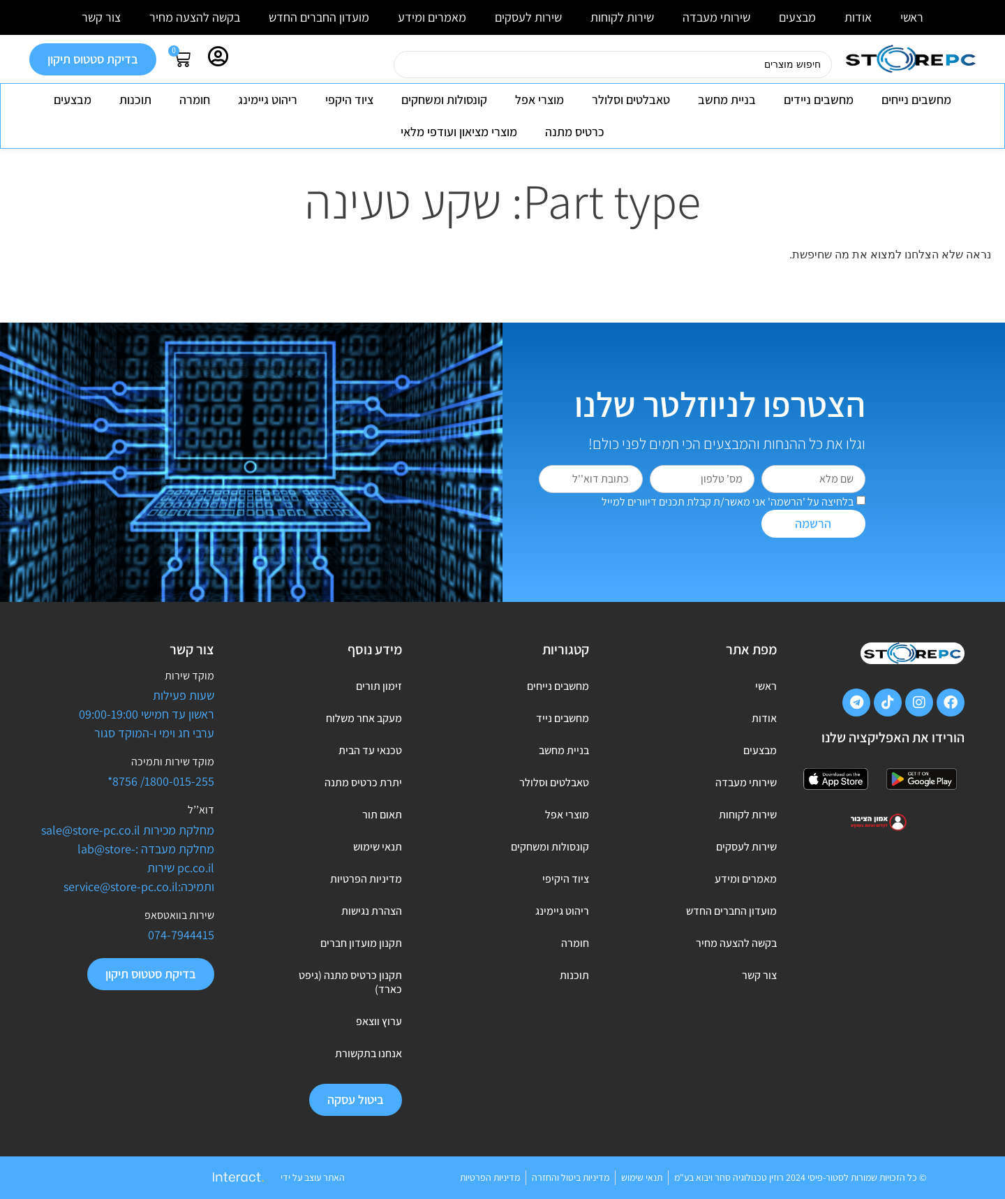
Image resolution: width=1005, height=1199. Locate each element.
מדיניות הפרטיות (366, 878)
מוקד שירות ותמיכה (172, 761)
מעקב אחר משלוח (364, 718)
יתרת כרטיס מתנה (363, 782)
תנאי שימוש (377, 846)
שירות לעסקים (528, 17)
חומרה (194, 99)
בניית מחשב (727, 99)
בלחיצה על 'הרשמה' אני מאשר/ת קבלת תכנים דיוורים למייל (728, 501)
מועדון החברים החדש (319, 17)
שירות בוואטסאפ (179, 915)
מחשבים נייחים (916, 99)
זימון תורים (379, 686)
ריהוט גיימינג (267, 99)
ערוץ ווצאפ (379, 1021)
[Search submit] (376, 65)
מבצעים (797, 17)
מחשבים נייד (562, 718)
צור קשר (101, 17)
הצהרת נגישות (371, 911)
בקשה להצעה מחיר (194, 17)
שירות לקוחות (622, 17)
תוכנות (135, 99)
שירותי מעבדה (716, 17)
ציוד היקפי (349, 99)
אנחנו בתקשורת (368, 1053)
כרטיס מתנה (574, 132)
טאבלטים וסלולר (631, 99)
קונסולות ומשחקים (444, 99)
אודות (858, 17)
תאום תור (382, 814)
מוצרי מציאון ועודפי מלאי (459, 132)
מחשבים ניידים (819, 99)
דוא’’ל (201, 809)
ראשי (911, 17)
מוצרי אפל (539, 99)
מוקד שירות (189, 675)
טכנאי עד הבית (370, 750)
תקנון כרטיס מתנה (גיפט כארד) (350, 982)
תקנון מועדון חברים (361, 943)
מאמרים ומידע (432, 17)
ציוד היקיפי (565, 878)
